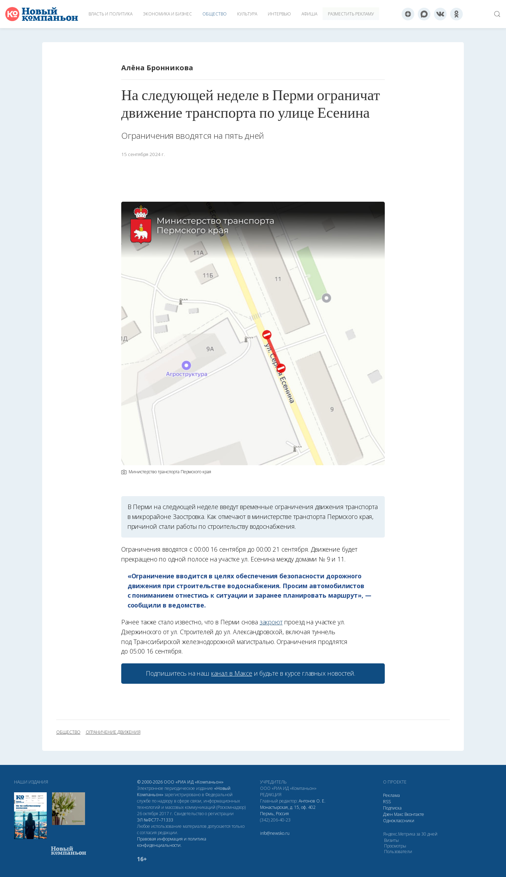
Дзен (388, 814)
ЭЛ (155, 820)
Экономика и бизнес (167, 14)
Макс (398, 814)
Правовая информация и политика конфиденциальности (171, 842)
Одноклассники (398, 821)
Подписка (392, 808)
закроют (271, 622)
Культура (247, 14)
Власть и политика (110, 14)
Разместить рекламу (351, 14)
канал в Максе (231, 673)
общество (68, 732)
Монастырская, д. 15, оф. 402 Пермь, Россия (288, 810)
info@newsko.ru (275, 833)
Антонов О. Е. (312, 801)
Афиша (309, 14)
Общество (214, 14)
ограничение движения (113, 732)
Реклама (391, 795)
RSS (387, 802)
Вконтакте (414, 814)
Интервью (279, 14)
